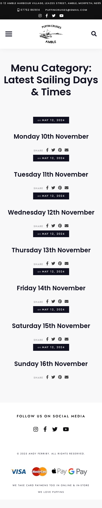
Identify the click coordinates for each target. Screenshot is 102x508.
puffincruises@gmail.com (66, 10)
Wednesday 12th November (51, 212)
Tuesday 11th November (51, 174)
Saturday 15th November (51, 326)
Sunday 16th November (51, 364)
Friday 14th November (51, 288)
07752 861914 (30, 10)
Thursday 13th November (51, 250)
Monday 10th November (51, 136)
